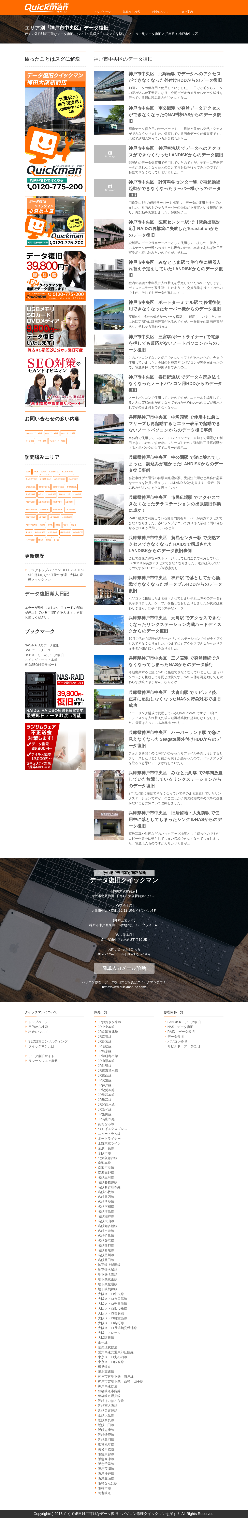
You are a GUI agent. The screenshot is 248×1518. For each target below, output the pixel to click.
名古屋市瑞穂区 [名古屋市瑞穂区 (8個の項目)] (58, 486)
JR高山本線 (106, 1119)
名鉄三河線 (106, 1177)
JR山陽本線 (106, 1061)
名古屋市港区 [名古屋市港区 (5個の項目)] (30, 486)
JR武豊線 (105, 1080)
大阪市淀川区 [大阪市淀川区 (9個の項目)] (57, 509)
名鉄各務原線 (107, 1182)
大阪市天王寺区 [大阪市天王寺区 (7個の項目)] (44, 501)
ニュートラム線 (109, 1133)
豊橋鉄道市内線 (109, 1391)
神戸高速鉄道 (107, 1386)
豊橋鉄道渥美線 (109, 1396)
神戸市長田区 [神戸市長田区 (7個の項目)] (78, 531)
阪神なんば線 (107, 1483)
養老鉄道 (104, 1493)
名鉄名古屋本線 (109, 1187)
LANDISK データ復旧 (184, 1022)
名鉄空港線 (106, 1231)
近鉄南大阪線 (107, 1405)
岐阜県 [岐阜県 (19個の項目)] (50, 524)
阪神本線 (104, 1488)
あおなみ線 (106, 1124)
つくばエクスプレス (112, 1129)
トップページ (102, 11)
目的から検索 (38, 1027)
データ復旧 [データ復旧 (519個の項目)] (30, 441)
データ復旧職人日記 (47, 592)
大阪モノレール (109, 1332)
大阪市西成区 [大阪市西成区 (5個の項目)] (54, 516)
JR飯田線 (105, 1114)
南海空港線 (106, 1167)
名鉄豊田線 (106, 1260)
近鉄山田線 (106, 1425)
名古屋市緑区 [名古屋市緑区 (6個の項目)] (72, 486)
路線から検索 (131, 11)
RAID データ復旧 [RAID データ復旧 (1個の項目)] (68, 433)
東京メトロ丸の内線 (112, 1357)
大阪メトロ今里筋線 (112, 1299)
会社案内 (187, 11)
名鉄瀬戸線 (106, 1216)
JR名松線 (105, 1046)
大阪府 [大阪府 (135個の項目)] (42, 524)
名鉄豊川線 (106, 1255)
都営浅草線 (106, 1444)
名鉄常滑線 (106, 1201)
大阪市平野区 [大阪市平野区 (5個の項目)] (57, 501)
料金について (160, 11)
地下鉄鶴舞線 (107, 1289)
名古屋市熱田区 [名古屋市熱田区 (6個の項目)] (44, 486)
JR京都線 (105, 1036)
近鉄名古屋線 (107, 1410)
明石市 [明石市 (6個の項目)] (65, 524)
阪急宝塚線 (106, 1468)
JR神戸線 (105, 1085)
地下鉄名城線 (107, 1269)
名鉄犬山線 (106, 1221)
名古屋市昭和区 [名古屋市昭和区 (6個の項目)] (59, 479)
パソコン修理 (177, 1041)
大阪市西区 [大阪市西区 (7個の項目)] (42, 516)
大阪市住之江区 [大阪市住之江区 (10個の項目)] (64, 494)
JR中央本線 (106, 1027)
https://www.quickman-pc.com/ (124, 987)
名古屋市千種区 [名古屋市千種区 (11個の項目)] (31, 479)
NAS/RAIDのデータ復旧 (42, 644)
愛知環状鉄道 (107, 1347)
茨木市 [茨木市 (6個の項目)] (40, 539)
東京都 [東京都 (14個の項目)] (73, 524)
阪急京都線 (106, 1454)
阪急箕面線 (106, 1478)
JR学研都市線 (108, 1056)
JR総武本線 (106, 1095)
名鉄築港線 (106, 1240)
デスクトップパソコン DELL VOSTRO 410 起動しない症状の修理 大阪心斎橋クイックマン (56, 573)
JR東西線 (105, 1075)
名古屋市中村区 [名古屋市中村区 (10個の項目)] (67, 471)
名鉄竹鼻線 (106, 1235)
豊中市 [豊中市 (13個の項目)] (56, 539)
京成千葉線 (106, 1148)
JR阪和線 (105, 1109)
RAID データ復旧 (181, 1031)
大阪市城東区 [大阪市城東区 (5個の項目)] (30, 501)
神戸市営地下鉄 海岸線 (116, 1376)
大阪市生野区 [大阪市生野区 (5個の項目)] (70, 509)
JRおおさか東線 (109, 1022)
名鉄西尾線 (106, 1250)
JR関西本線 (106, 1104)
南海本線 (104, 1163)
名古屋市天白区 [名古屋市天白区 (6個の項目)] (45, 479)
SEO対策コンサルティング (48, 1041)
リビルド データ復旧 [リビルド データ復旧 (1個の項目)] (57, 441)
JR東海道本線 (108, 1070)
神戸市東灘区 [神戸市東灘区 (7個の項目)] (65, 531)
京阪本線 (104, 1153)
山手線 (103, 1342)
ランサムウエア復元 (43, 1061)
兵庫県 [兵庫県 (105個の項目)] (43, 471)
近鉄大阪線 (106, 1415)
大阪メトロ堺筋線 (111, 1313)
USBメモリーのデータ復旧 (44, 653)
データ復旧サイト (41, 1056)
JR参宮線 (105, 1041)
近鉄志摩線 (106, 1430)
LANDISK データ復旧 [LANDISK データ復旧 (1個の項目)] (34, 433)
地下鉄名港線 (107, 1274)
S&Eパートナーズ (38, 648)
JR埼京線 (105, 1051)
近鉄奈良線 (106, 1420)
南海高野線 (106, 1172)
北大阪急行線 (107, 1158)
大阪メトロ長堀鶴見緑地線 (117, 1328)
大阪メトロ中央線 (111, 1294)
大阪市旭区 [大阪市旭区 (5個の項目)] (69, 501)
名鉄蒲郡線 (106, 1245)
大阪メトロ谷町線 (111, 1323)
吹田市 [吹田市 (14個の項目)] (40, 494)
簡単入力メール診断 (124, 968)
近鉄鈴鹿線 (106, 1434)
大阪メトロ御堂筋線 (112, 1318)
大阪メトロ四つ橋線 (112, 1308)
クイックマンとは (41, 1046)
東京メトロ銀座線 (111, 1362)
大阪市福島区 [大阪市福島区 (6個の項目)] (30, 516)
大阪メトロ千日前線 (112, 1303)
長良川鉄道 (106, 1449)
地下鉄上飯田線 (109, 1265)
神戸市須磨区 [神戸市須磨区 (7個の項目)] (30, 539)
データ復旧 (175, 1036)
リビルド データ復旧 (183, 1046)
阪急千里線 (106, 1464)
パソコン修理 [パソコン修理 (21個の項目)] (41, 441)
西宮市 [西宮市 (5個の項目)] (48, 539)
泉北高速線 (106, 1371)
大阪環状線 (106, 1337)
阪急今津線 (106, 1459)
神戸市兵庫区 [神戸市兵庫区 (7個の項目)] (52, 531)
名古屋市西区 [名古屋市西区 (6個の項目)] (30, 494)
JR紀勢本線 (106, 1090)
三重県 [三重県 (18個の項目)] (28, 471)
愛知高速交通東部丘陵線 (116, 1352)
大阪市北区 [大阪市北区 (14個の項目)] (77, 494)
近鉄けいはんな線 (111, 1400)
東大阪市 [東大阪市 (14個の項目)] (29, 531)
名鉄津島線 (106, 1211)
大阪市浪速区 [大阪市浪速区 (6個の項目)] (45, 509)
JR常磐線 (105, 1065)
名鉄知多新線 (107, 1226)
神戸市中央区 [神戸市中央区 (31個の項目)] (40, 531)
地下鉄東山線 (107, 1279)
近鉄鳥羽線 (106, 1439)
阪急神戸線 (106, 1473)
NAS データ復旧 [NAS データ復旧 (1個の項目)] (51, 433)
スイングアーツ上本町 (41, 658)
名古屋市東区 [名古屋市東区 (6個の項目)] (73, 479)
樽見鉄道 (104, 1366)
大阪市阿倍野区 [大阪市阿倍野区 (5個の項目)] (31, 524)
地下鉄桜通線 (107, 1284)
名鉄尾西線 (106, 1197)
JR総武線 (105, 1099)
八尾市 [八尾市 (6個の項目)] (35, 471)
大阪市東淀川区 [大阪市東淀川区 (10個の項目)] (31, 509)
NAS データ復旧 (180, 1027)
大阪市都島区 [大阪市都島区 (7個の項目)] (67, 516)
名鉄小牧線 (106, 1192)
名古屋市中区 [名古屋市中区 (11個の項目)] (54, 471)
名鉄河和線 (106, 1206)
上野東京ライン (109, 1143)
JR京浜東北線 (108, 1031)
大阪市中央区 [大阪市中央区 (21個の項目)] (51, 494)
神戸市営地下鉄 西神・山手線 (120, 1381)
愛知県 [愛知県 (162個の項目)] (58, 524)
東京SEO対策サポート (41, 663)
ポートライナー (109, 1138)
